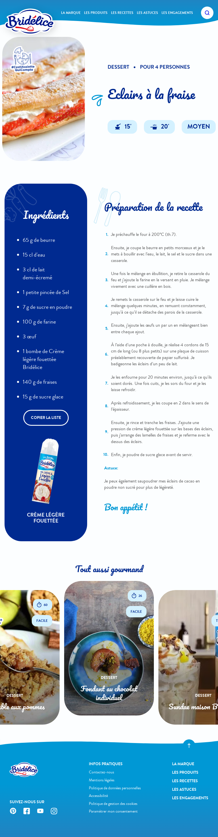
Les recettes (122, 13)
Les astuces (147, 13)
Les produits (96, 13)
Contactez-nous (101, 772)
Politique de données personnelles (115, 788)
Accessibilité (98, 795)
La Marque (71, 13)
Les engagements (177, 13)
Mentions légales (101, 780)
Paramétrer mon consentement (113, 811)
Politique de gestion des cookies (113, 803)
